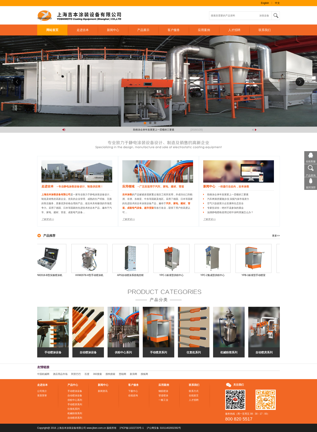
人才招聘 (234, 30)
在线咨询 (133, 395)
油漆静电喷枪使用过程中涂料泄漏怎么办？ (230, 212)
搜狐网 (144, 374)
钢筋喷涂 (163, 391)
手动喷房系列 (158, 352)
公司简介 (42, 391)
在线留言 (194, 395)
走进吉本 (83, 30)
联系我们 (265, 30)
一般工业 (163, 400)
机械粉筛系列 (228, 352)
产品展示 (143, 30)
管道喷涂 (163, 395)
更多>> (276, 235)
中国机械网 (43, 374)
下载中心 (133, 391)
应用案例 (204, 30)
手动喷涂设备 (52, 352)
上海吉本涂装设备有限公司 (82, 16)
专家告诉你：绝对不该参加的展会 (225, 207)
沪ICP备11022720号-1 (131, 428)
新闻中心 (113, 30)
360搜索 (97, 374)
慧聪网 (122, 374)
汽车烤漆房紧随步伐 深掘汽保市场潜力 (228, 199)
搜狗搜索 (110, 374)
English (265, 3)
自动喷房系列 (264, 352)
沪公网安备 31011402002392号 (164, 428)
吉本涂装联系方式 (158, 81)
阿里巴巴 (76, 374)
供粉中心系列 (123, 352)
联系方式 (194, 391)
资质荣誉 (42, 395)
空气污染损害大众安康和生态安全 (225, 203)
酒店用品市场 (60, 374)
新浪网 (133, 374)
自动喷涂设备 (88, 352)
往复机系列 (194, 352)
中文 (277, 3)
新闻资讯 (103, 391)
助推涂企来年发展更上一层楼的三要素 (154, 129)
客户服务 (174, 30)
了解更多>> (47, 219)
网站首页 (52, 30)
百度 (87, 374)
